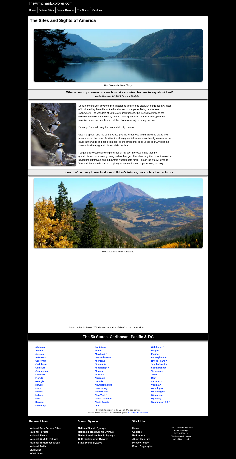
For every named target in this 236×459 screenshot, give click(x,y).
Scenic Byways (65, 10)
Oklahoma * (157, 347)
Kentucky (40, 405)
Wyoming (156, 398)
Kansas (39, 402)
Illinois (39, 391)
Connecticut (42, 371)
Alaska (39, 350)
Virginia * (156, 385)
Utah (153, 378)
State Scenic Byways (90, 442)
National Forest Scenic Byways (96, 432)
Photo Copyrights (142, 446)
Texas (154, 374)
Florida (39, 378)
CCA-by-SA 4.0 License (138, 413)
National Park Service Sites (45, 428)
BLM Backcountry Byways (93, 439)
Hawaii (39, 385)
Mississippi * (102, 367)
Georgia (39, 381)
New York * (101, 395)
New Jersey (101, 388)
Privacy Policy (140, 442)
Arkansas (40, 357)
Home (32, 10)
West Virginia (158, 391)
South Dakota (158, 367)
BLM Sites (35, 450)
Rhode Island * (159, 360)
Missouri (99, 371)
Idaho (38, 388)
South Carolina (159, 364)
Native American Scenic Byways (96, 435)
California (40, 360)
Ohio (97, 405)
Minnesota (100, 364)
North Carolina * (103, 398)
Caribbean (41, 364)
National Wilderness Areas (45, 442)
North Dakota (102, 402)
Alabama (40, 347)
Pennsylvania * (159, 357)
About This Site (141, 439)
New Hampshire (103, 385)
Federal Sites (46, 10)
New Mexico (101, 391)
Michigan (100, 360)
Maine (98, 350)
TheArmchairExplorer (181, 436)
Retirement (138, 435)
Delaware (40, 374)
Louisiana (100, 347)
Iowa (37, 398)
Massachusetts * (104, 357)
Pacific (154, 354)
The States (83, 10)
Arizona (39, 354)
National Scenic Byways (92, 428)
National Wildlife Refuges (44, 439)
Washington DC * (160, 402)
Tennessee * (157, 371)
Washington (157, 388)
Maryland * (101, 354)
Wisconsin (157, 395)
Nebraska (100, 378)
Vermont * (156, 381)
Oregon (155, 350)
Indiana (39, 395)
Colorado (40, 367)
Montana (99, 374)
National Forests (39, 432)
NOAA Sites (36, 453)
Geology (97, 10)
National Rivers (38, 435)
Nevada (99, 381)
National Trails (38, 446)
